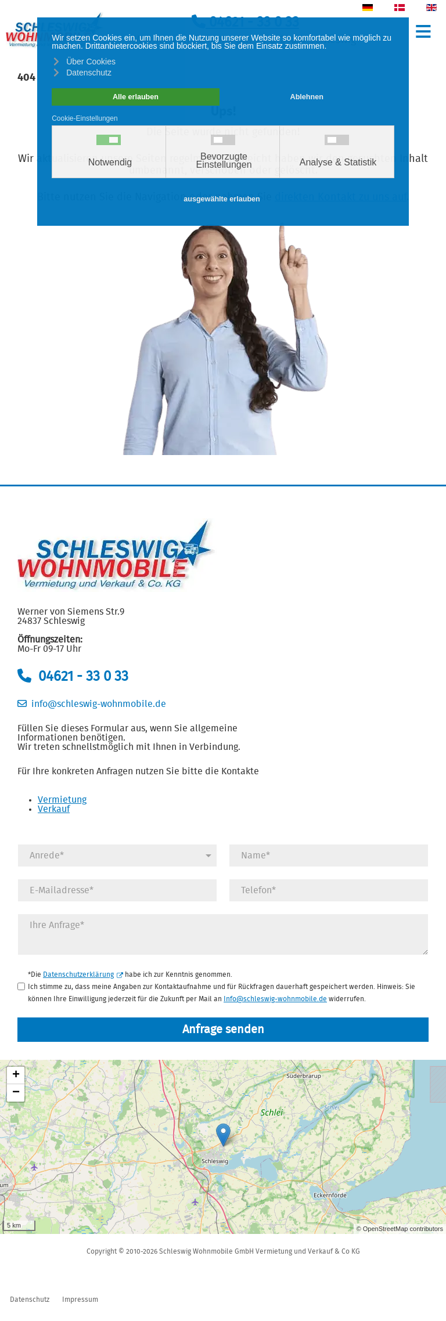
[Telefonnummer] (329, 890)
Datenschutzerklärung (83, 974)
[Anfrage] (223, 934)
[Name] (329, 855)
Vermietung (62, 799)
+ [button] (16, 1075)
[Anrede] (117, 855)
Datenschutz (29, 1299)
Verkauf (54, 809)
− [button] (16, 1093)
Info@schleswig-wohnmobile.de (275, 999)
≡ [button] (424, 31)
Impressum (80, 1299)
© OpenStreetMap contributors (400, 1228)
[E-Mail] (117, 890)
